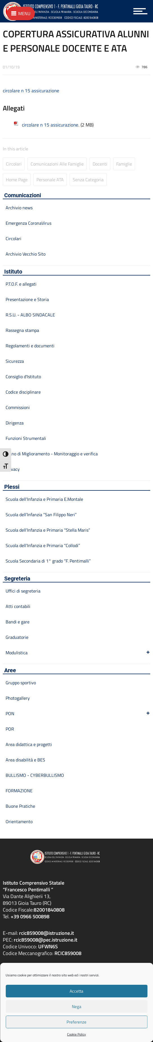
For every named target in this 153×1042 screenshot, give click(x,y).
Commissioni (18, 407)
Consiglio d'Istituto (23, 376)
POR (10, 729)
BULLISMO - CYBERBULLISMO (35, 775)
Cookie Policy (76, 1034)
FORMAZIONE (19, 790)
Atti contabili (18, 606)
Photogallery (18, 698)
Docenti (100, 163)
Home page (17, 179)
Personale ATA (50, 179)
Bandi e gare (17, 621)
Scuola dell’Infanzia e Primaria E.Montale (44, 499)
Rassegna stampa (22, 330)
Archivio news (19, 207)
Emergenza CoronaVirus (28, 223)
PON (78, 713)
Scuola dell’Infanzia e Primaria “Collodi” (43, 545)
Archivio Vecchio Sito (25, 254)
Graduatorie (17, 637)
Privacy (13, 469)
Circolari (14, 163)
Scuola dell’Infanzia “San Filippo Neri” (41, 514)
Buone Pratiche (20, 806)
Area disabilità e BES (25, 759)
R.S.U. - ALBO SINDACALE (30, 314)
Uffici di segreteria (23, 590)
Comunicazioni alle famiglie (57, 163)
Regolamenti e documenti (30, 345)
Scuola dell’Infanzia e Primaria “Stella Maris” (48, 530)
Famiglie (124, 163)
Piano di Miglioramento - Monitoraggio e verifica (52, 453)
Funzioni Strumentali (26, 438)
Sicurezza (15, 361)
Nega (76, 1006)
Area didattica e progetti (29, 744)
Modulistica (78, 653)
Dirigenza (15, 422)
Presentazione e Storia (27, 299)
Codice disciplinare (23, 392)
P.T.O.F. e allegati (21, 284)
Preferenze (76, 1022)
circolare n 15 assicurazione (31, 90)
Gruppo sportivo (21, 682)
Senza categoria (88, 179)
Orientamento (19, 821)
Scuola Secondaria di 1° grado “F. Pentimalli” (48, 560)
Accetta (76, 991)
